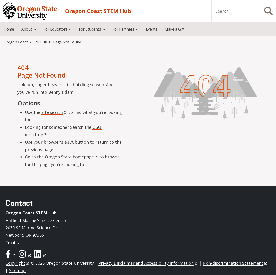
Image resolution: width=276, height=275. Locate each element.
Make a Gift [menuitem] (174, 29)
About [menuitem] (26, 29)
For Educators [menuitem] (55, 29)
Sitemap (17, 270)
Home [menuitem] (9, 29)
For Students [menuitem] (90, 29)
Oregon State (71, 157)
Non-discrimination (235, 263)
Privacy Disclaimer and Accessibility (148, 263)
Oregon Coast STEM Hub (98, 11)
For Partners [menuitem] (123, 29)
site (54, 112)
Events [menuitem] (151, 29)
